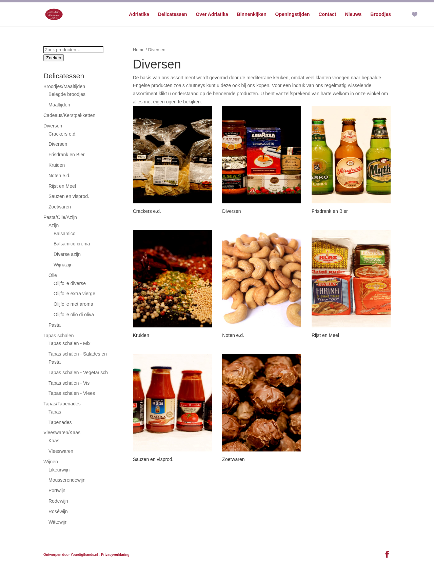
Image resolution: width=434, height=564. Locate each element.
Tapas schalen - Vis (69, 383)
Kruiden (56, 165)
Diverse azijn (67, 254)
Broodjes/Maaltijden (64, 86)
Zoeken (53, 57)
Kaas (53, 440)
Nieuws (353, 14)
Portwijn (56, 490)
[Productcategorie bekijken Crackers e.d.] (172, 161)
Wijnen (50, 461)
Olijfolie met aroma (73, 304)
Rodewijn (58, 501)
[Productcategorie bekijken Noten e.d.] (261, 285)
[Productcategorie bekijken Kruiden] (172, 285)
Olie (52, 275)
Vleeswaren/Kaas (61, 432)
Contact (327, 14)
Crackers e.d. (62, 134)
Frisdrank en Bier (66, 154)
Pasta (54, 325)
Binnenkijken (252, 14)
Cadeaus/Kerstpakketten (69, 115)
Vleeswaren (60, 451)
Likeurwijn (59, 469)
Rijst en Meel (62, 186)
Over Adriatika (212, 14)
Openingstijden (292, 14)
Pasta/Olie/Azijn (60, 217)
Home (138, 49)
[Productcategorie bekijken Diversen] (261, 161)
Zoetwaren (59, 206)
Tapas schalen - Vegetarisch (78, 372)
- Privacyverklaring (114, 555)
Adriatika (139, 14)
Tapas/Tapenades (62, 403)
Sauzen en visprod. (68, 196)
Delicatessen (172, 14)
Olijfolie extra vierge (74, 293)
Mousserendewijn (66, 480)
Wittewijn (57, 522)
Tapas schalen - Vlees (71, 393)
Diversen (52, 125)
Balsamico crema (72, 243)
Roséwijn (58, 511)
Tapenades (60, 422)
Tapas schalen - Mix (69, 343)
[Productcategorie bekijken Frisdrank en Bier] (351, 161)
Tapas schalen (58, 335)
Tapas (54, 412)
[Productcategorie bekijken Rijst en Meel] (351, 285)
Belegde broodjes (66, 94)
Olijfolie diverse (70, 283)
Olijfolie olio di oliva (74, 314)
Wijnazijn (63, 264)
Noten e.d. (59, 175)
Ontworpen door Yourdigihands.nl (70, 555)
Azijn (53, 225)
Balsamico (65, 233)
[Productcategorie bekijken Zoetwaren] (261, 409)
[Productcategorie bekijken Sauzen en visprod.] (172, 409)
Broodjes (380, 14)
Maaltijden (59, 104)
